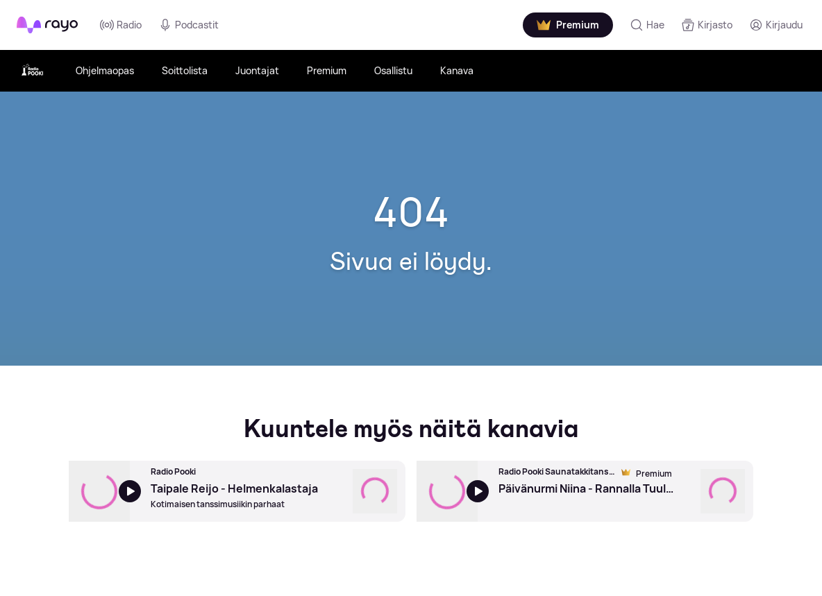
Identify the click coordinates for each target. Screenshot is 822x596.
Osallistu (393, 70)
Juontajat (257, 70)
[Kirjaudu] (776, 25)
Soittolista (185, 70)
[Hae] (647, 25)
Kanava (456, 70)
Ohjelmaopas (105, 70)
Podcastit (188, 25)
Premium (326, 70)
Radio (121, 25)
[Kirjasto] (707, 25)
